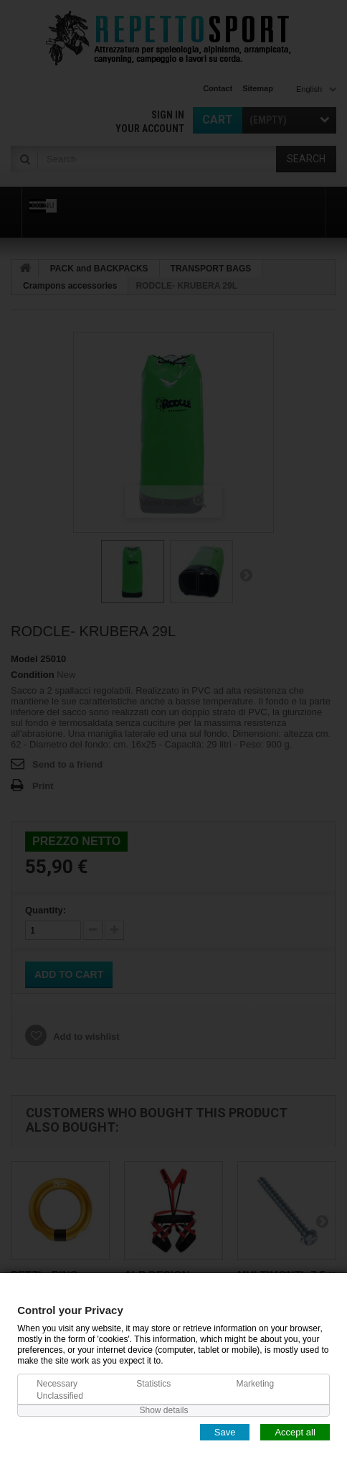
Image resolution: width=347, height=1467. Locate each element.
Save (225, 1431)
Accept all (295, 1431)
